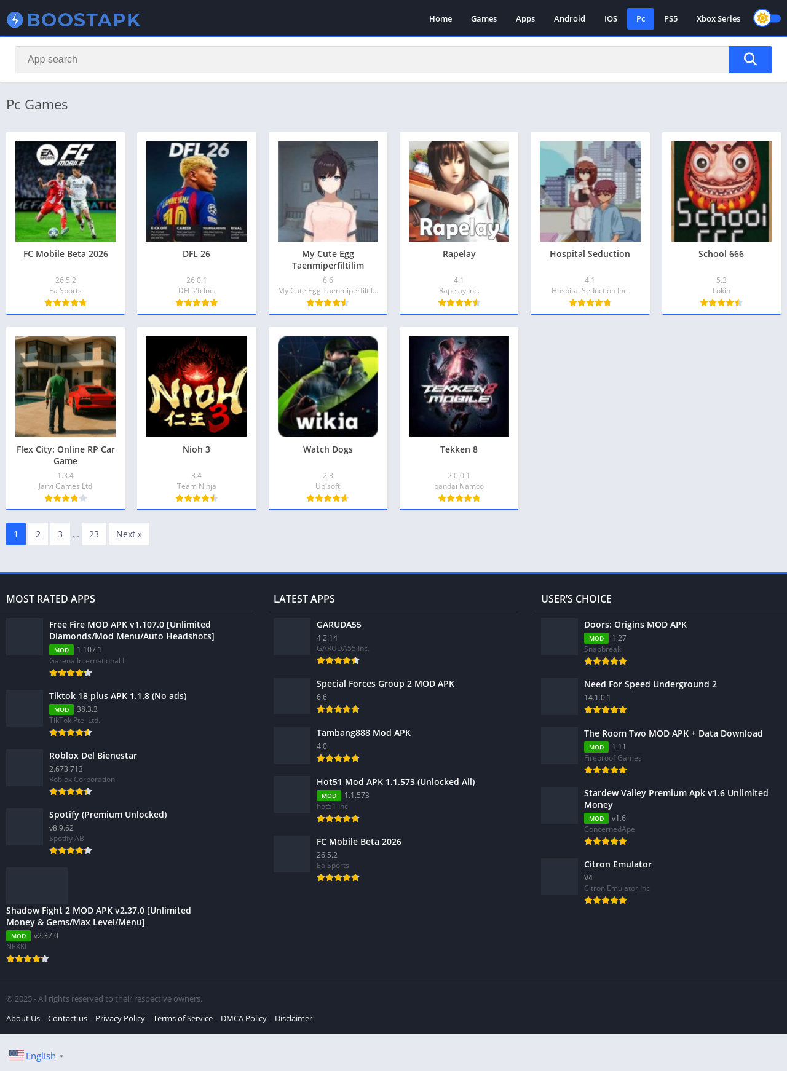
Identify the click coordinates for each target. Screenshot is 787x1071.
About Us (23, 1018)
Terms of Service (183, 1018)
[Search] (393, 59)
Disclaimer (293, 1018)
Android (569, 18)
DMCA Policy (244, 1018)
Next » (129, 534)
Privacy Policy (120, 1018)
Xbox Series (718, 18)
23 (94, 534)
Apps (525, 18)
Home (440, 18)
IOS (610, 18)
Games (484, 18)
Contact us (67, 1018)
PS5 (671, 18)
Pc (640, 18)
